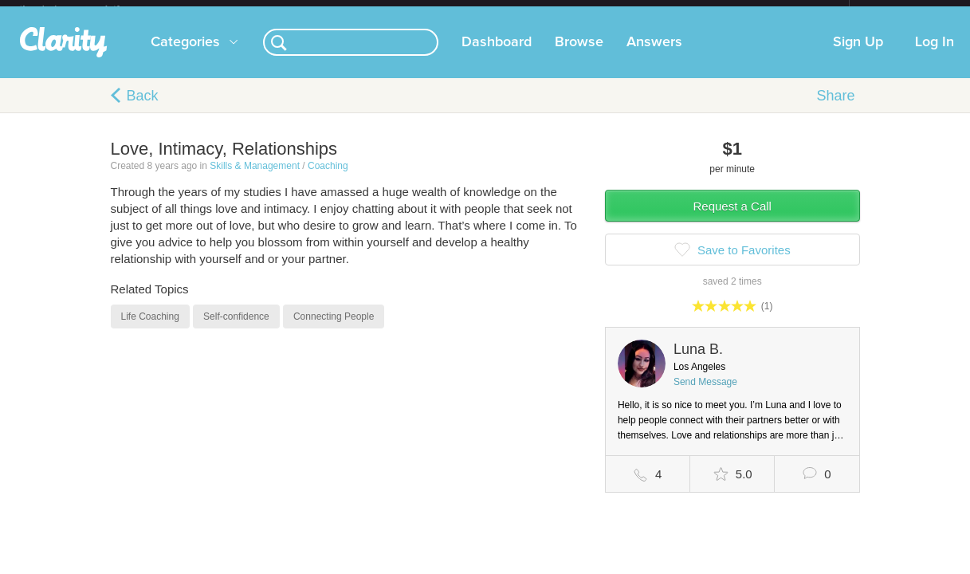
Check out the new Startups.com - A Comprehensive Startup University (676, 10)
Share (835, 108)
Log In (934, 55)
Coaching (328, 178)
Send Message (705, 394)
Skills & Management (255, 178)
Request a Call (732, 219)
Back (143, 108)
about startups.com (906, 10)
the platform (86, 9)
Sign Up (858, 55)
